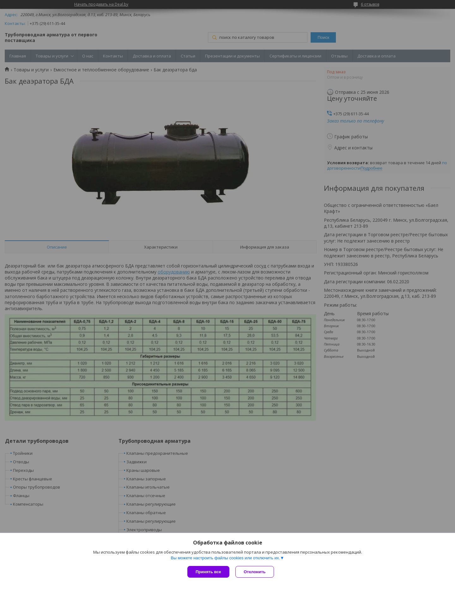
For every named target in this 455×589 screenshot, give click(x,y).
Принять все (208, 571)
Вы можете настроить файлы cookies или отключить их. (225, 558)
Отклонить (255, 571)
